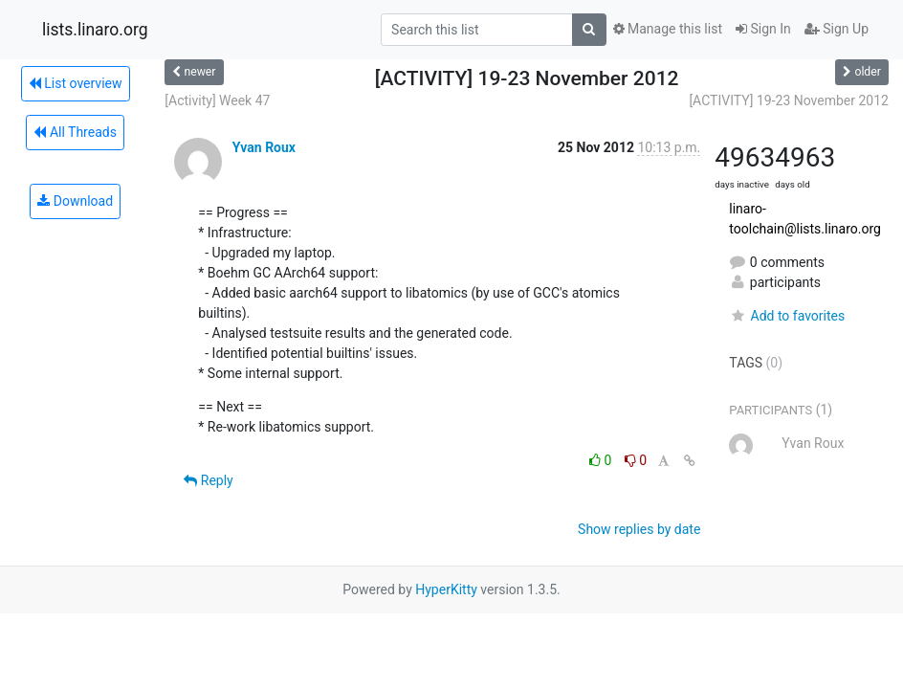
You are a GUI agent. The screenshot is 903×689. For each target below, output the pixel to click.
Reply (208, 480)
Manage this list (667, 28)
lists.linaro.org (95, 29)
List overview (75, 83)
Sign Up (836, 28)
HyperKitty (446, 589)
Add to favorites (787, 315)
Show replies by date (639, 529)
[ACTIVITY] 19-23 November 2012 (789, 100)
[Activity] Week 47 (217, 100)
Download (75, 201)
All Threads (74, 132)
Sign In (763, 28)
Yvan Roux (264, 147)
